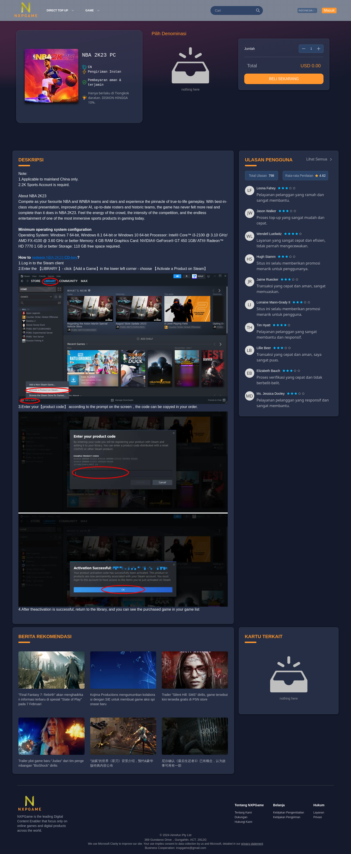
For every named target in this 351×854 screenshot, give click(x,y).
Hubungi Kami (243, 821)
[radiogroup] (287, 188)
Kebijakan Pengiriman (286, 817)
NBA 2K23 (54, 257)
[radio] (280, 188)
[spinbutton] (311, 48)
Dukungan (241, 817)
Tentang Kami (243, 812)
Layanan (318, 812)
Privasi (317, 817)
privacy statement (252, 843)
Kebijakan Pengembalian (288, 812)
